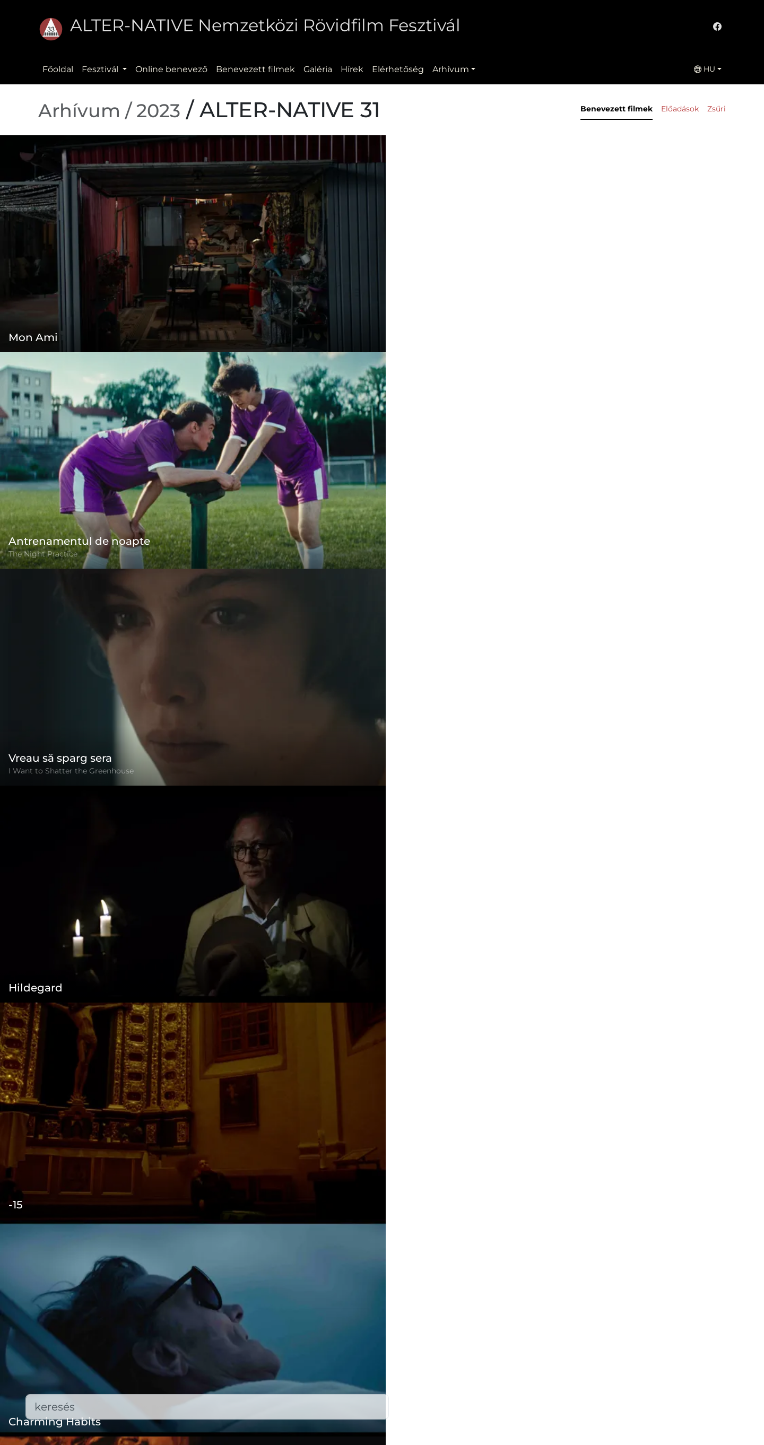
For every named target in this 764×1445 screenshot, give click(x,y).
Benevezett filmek (255, 69)
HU (704, 69)
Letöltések (294, 1421)
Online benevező (171, 69)
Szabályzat (294, 1336)
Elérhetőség (398, 69)
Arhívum (450, 69)
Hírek (352, 69)
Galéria (317, 69)
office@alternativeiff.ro (558, 1370)
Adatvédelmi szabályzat (322, 1358)
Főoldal (57, 69)
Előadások (680, 109)
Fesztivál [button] (101, 69)
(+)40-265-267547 (546, 1349)
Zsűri (716, 109)
